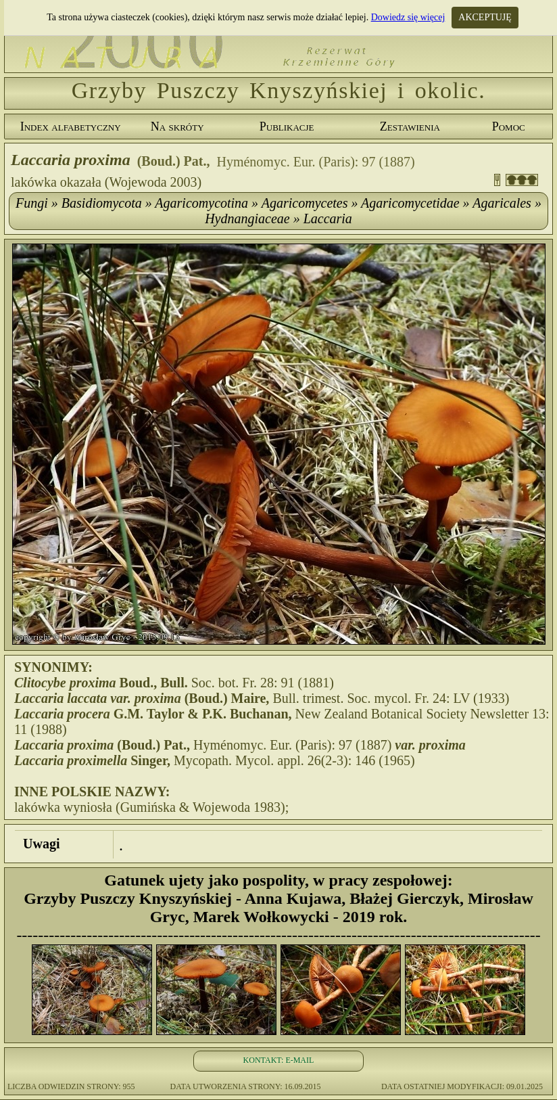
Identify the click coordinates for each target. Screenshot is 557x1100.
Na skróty (177, 126)
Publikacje (287, 126)
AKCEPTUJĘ (485, 17)
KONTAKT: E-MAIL (278, 1060)
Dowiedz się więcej (408, 17)
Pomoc (508, 126)
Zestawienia (410, 126)
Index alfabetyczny (70, 126)
